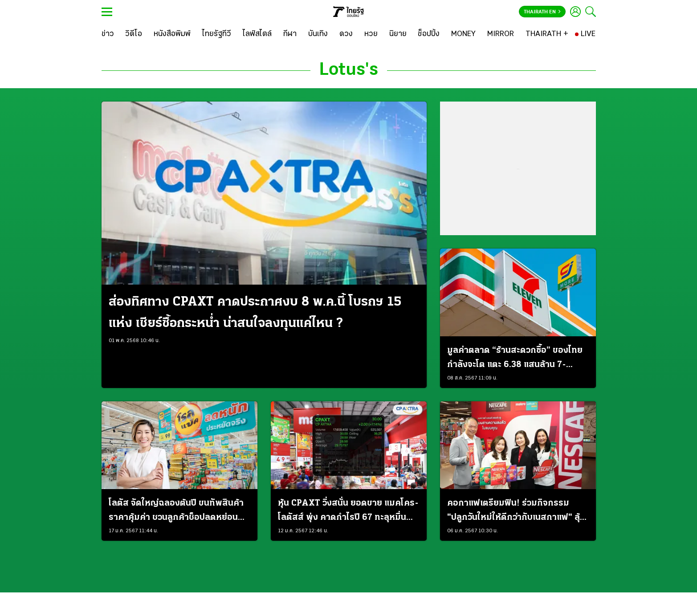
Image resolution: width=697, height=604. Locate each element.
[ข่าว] (108, 34)
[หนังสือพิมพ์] (172, 34)
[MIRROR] (500, 34)
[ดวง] (346, 34)
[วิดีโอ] (133, 34)
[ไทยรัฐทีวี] (216, 34)
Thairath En (542, 12)
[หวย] (371, 34)
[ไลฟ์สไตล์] (257, 34)
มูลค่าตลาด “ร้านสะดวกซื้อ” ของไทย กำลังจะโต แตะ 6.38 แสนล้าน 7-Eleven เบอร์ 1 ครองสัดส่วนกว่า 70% (518, 359)
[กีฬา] (290, 34)
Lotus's (348, 70)
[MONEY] (463, 34)
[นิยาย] (398, 34)
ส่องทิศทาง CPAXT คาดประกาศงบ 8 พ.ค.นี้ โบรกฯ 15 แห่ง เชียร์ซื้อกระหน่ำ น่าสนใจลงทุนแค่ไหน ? (255, 313)
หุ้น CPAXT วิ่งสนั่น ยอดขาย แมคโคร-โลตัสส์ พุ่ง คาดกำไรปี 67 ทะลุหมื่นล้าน (348, 512)
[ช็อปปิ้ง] (429, 34)
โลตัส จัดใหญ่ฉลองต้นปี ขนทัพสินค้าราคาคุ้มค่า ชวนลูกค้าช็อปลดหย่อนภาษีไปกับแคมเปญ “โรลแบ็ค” (176, 512)
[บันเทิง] (318, 34)
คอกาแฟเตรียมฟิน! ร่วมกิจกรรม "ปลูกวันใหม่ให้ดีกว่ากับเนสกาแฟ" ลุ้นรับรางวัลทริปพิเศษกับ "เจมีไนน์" (516, 512)
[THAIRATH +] (547, 34)
